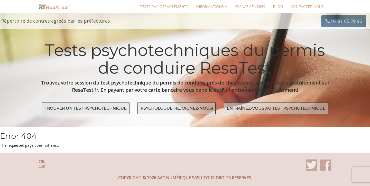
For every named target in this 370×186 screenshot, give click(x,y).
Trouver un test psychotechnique (85, 108)
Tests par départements (164, 6)
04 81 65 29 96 (343, 21)
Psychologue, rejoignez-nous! (177, 108)
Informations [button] (211, 6)
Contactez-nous (307, 6)
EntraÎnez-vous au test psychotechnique (276, 108)
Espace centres (250, 6)
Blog (278, 6)
